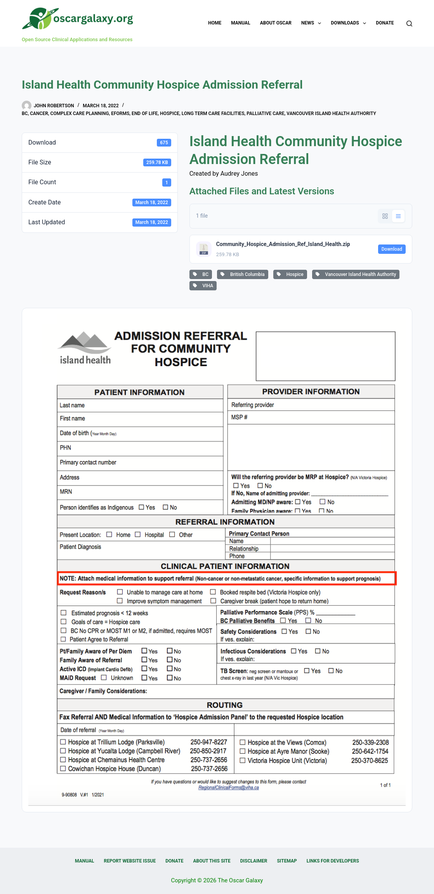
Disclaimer (253, 861)
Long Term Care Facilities (213, 113)
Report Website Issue (130, 861)
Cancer (39, 113)
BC (25, 113)
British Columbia (242, 274)
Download (392, 249)
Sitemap (287, 861)
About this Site (211, 861)
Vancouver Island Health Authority (331, 113)
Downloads (350, 23)
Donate (385, 23)
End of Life (145, 113)
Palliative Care (265, 113)
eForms (120, 113)
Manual (240, 23)
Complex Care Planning (79, 113)
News (313, 23)
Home (214, 23)
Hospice (169, 113)
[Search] (409, 23)
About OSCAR (276, 23)
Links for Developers (333, 861)
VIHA (203, 285)
